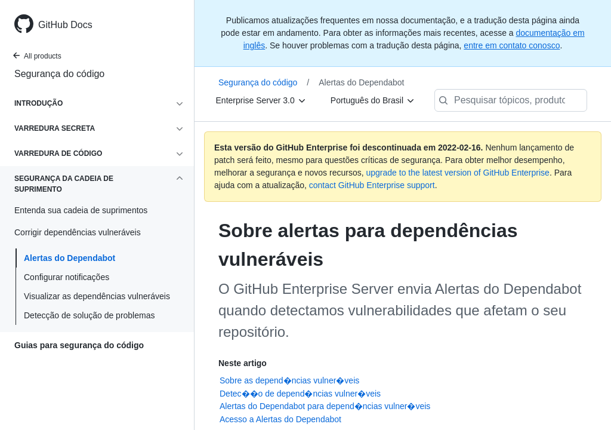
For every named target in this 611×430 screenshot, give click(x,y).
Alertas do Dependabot (69, 258)
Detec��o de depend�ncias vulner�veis (300, 393)
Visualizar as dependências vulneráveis (97, 296)
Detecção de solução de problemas (89, 315)
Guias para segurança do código (79, 345)
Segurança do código (59, 74)
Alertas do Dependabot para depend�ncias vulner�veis (325, 406)
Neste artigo (242, 363)
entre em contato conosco (512, 45)
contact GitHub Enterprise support (372, 185)
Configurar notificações (66, 277)
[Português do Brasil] (373, 100)
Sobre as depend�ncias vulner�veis (289, 380)
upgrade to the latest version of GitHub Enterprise (457, 172)
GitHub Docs (65, 25)
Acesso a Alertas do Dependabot (280, 419)
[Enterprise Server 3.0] (261, 100)
